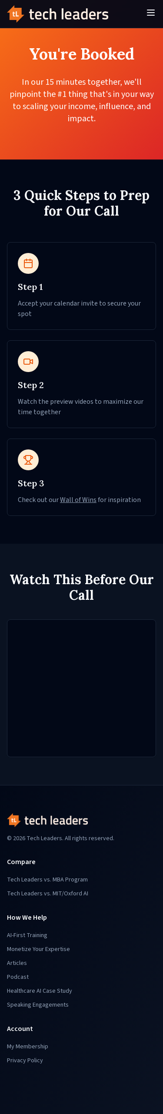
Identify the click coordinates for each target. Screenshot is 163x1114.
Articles (17, 963)
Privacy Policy (25, 1060)
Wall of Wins (78, 500)
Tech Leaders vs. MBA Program (47, 879)
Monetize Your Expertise (38, 949)
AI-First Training (27, 935)
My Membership (27, 1046)
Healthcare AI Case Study (39, 991)
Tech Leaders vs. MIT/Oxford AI (47, 893)
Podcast (18, 977)
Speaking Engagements (38, 1005)
